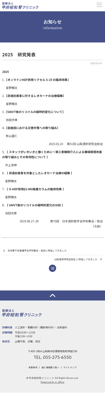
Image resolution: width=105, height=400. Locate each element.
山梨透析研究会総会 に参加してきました (78, 259)
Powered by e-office (52, 382)
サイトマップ (69, 367)
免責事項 (33, 367)
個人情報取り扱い (50, 367)
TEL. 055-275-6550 (52, 357)
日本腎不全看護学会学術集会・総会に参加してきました (35, 250)
